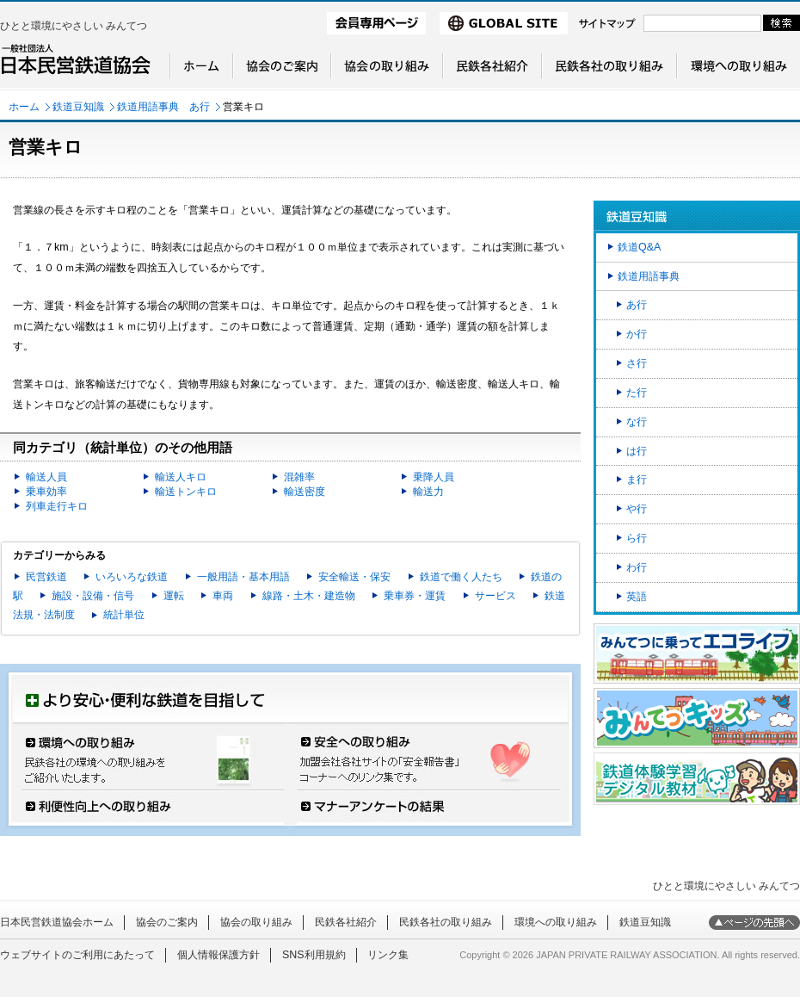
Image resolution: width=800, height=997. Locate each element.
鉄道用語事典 (649, 276)
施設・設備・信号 (93, 596)
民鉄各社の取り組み (445, 922)
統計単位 (124, 615)
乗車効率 (46, 492)
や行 (636, 509)
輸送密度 (304, 492)
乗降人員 (433, 477)
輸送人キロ (180, 477)
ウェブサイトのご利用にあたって (77, 955)
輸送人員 (46, 477)
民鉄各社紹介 (346, 922)
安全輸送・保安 (354, 577)
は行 (636, 451)
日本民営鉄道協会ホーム (57, 922)
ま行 (636, 480)
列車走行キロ (57, 506)
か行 (636, 334)
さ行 (636, 363)
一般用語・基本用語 (243, 577)
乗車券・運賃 (415, 596)
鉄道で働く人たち (461, 577)
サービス (495, 596)
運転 (173, 596)
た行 (636, 393)
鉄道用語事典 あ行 (163, 107)
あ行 (636, 305)
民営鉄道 (46, 577)
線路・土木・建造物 (308, 596)
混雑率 (299, 477)
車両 (222, 596)
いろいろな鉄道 (131, 577)
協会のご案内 (167, 922)
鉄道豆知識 (78, 107)
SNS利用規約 (314, 955)
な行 (636, 422)
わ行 (636, 567)
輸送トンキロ (186, 492)
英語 (636, 597)
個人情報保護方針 (218, 955)
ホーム (24, 107)
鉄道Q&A (639, 247)
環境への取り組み (555, 922)
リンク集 (388, 955)
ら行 (636, 538)
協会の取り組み (256, 922)
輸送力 (428, 492)
